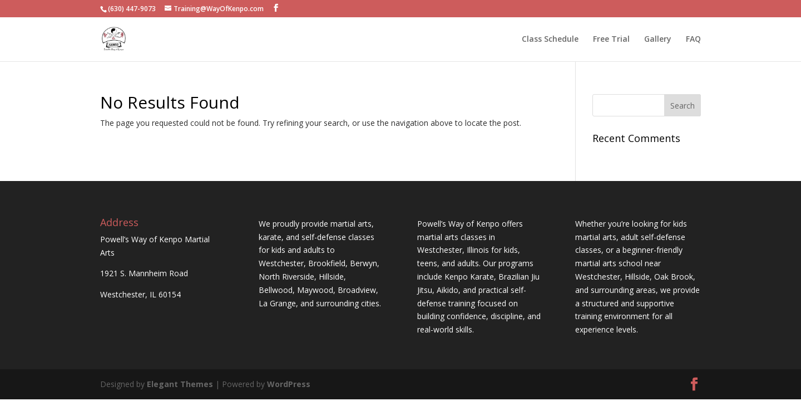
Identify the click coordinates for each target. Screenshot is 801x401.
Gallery (657, 39)
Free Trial (611, 39)
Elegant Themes (180, 384)
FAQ (693, 39)
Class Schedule (550, 39)
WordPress (288, 384)
